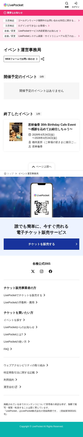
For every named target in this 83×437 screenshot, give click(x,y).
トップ (10, 173)
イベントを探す (13, 320)
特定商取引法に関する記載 (19, 372)
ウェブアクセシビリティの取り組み (24, 365)
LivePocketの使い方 (15, 341)
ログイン (75, 7)
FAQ (6, 349)
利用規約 (9, 379)
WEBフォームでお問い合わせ (20, 59)
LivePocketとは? (13, 334)
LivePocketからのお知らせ (19, 327)
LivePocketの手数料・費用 (19, 302)
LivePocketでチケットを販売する (23, 295)
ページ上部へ (44, 166)
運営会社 (11, 386)
